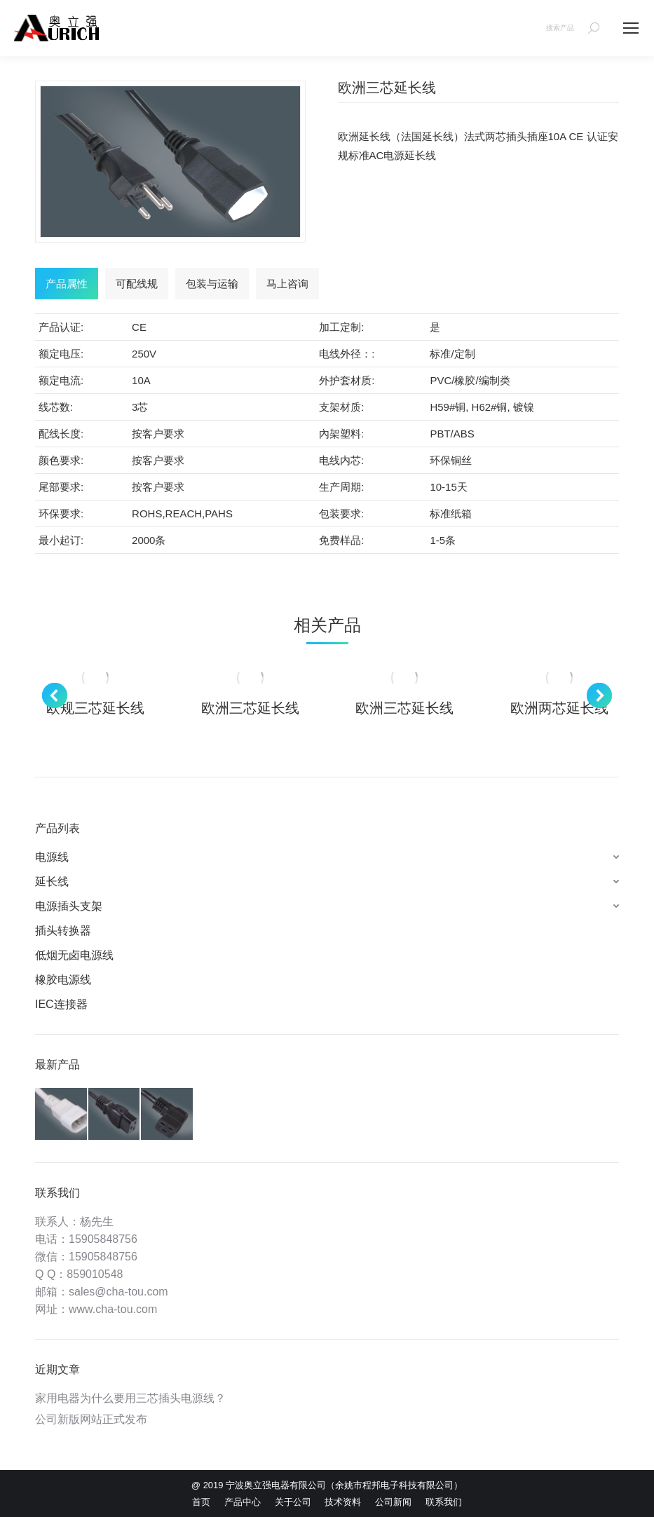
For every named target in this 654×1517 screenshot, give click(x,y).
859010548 (95, 1274)
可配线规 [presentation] (137, 284)
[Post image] (96, 677)
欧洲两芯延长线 (559, 708)
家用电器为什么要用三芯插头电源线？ (130, 1398)
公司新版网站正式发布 (91, 1419)
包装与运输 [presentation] (212, 284)
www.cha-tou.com (113, 1309)
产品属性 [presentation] (67, 284)
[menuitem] (201, 1502)
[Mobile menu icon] (631, 28)
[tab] (66, 283)
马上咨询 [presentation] (287, 284)
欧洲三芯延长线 (250, 708)
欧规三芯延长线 (95, 708)
